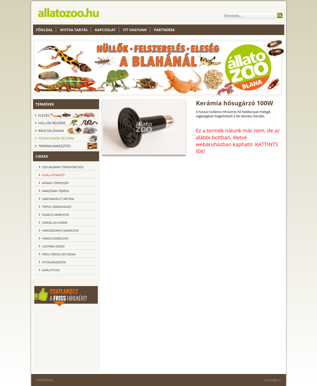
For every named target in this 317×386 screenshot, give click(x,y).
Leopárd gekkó (53, 246)
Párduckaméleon (55, 238)
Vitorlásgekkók (54, 262)
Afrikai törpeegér (55, 183)
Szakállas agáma (55, 222)
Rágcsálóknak (51, 130)
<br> (66, 338)
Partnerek (164, 29)
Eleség (44, 115)
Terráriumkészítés (54, 146)
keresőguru (273, 380)
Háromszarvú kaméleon (60, 230)
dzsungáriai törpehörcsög (62, 167)
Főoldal (44, 29)
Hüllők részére (52, 123)
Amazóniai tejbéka (55, 191)
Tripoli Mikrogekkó (56, 207)
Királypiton (51, 270)
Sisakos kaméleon (55, 215)
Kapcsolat (105, 29)
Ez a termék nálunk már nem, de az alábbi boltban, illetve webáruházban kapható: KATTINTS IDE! (238, 141)
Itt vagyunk (135, 29)
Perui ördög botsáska (59, 254)
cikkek (42, 156)
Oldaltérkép (44, 380)
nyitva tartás (74, 29)
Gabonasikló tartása (58, 199)
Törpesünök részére (56, 138)
